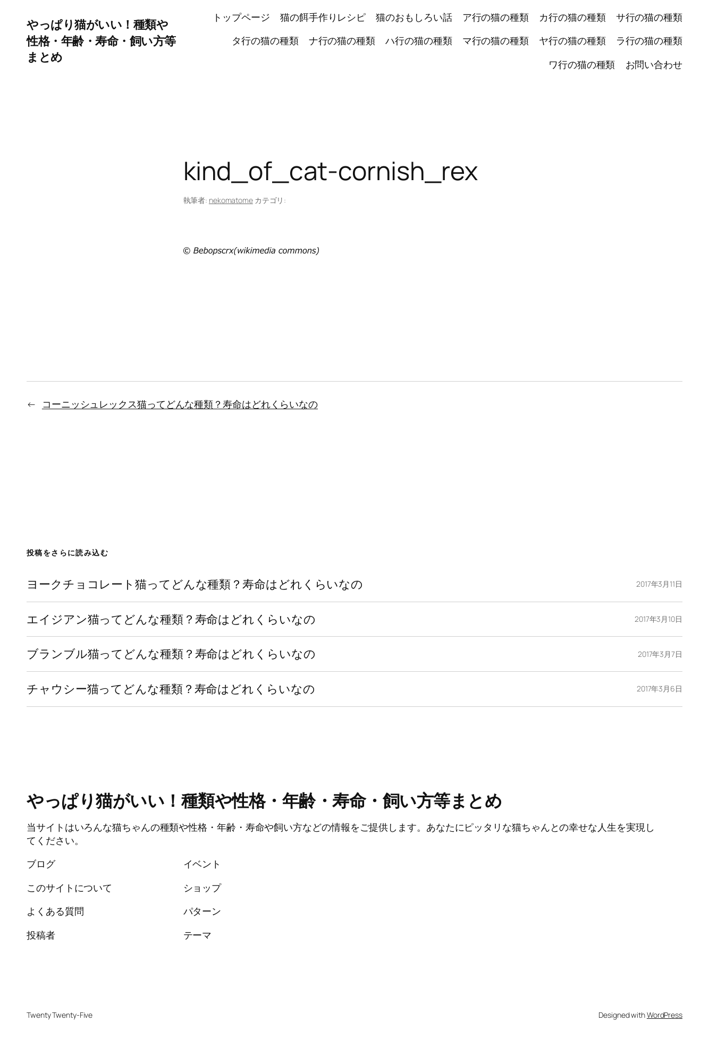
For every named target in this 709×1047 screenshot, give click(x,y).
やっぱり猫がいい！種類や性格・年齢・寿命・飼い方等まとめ (101, 40)
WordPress (664, 1015)
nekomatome (231, 200)
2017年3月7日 (660, 654)
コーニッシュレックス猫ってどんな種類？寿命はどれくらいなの (180, 404)
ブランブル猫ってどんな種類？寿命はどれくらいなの (171, 654)
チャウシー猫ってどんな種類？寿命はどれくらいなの (171, 689)
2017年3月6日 (659, 688)
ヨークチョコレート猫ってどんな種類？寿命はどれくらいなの (195, 584)
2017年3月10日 (658, 619)
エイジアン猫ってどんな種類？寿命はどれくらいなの (171, 619)
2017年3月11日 (659, 584)
